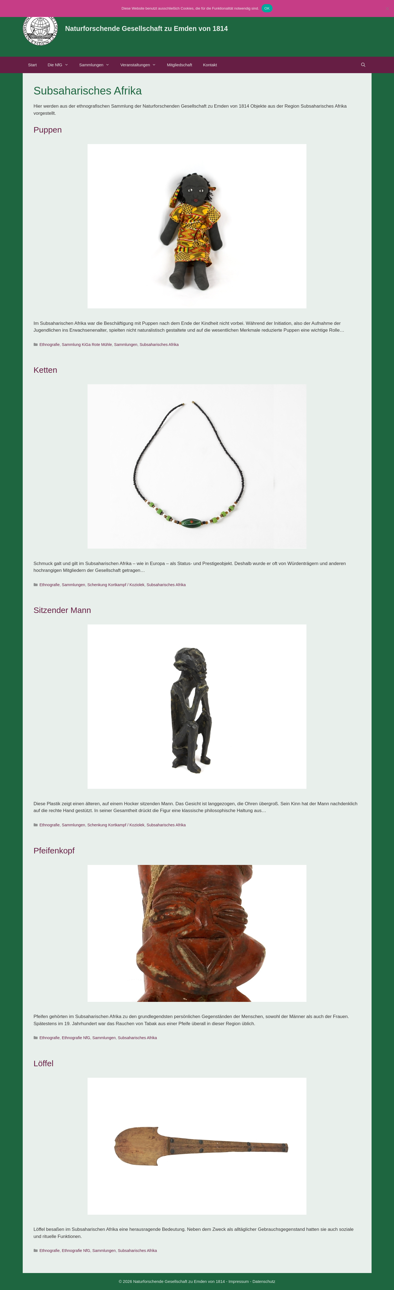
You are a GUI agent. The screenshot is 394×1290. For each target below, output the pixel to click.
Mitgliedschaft (179, 64)
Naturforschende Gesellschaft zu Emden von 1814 (146, 28)
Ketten (45, 369)
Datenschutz (264, 1281)
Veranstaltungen (140, 65)
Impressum (238, 1281)
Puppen (48, 129)
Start (32, 64)
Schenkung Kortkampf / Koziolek (115, 585)
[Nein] (387, 8)
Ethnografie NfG (76, 1038)
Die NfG (61, 65)
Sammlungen (97, 65)
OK (267, 8)
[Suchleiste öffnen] (363, 65)
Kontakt (210, 64)
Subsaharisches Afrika (159, 344)
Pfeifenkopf (54, 850)
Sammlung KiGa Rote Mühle (87, 344)
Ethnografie (49, 344)
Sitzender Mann (62, 610)
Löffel (44, 1063)
